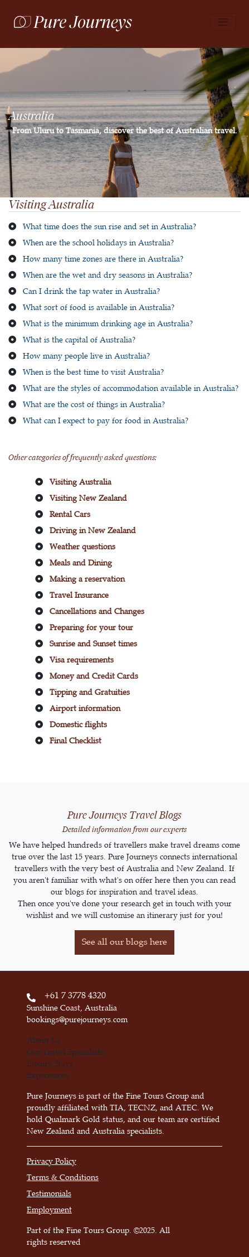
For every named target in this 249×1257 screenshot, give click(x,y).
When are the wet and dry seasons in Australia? (107, 275)
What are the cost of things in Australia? (94, 404)
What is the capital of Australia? (79, 340)
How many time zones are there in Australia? (103, 259)
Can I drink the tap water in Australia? (91, 291)
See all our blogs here (124, 941)
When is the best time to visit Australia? (93, 372)
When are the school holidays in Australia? (98, 243)
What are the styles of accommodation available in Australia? (130, 388)
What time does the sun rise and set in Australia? (109, 226)
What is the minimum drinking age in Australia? (108, 323)
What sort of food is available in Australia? (98, 307)
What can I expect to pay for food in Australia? (105, 421)
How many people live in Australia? (86, 356)
